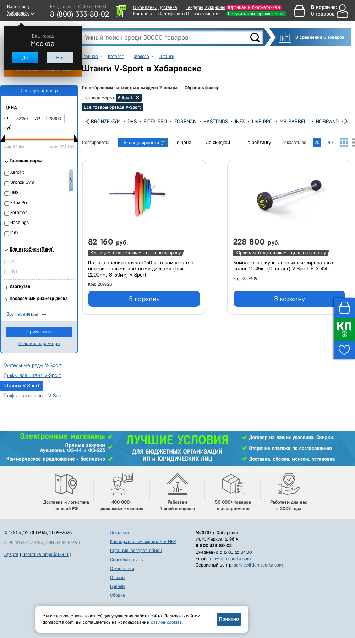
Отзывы (117, 577)
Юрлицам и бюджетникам (254, 7)
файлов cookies (166, 622)
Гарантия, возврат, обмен (136, 550)
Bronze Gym (105, 121)
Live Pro (262, 121)
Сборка (117, 595)
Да (25, 57)
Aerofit (17, 172)
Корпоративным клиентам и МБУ (143, 541)
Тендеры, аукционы (205, 7)
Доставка (167, 7)
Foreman (185, 121)
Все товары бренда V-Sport (112, 107)
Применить (39, 331)
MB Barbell (294, 121)
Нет (60, 57)
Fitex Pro (155, 121)
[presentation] (87, 121)
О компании (145, 7)
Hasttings (215, 121)
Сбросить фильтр (202, 87)
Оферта (11, 554)
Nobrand (327, 121)
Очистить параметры (39, 343)
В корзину (144, 299)
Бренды (117, 586)
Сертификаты (171, 13)
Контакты (142, 13)
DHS (132, 121)
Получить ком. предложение (256, 13)
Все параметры (22, 314)
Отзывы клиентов (203, 13)
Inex (240, 121)
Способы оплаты (126, 559)
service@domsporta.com (258, 565)
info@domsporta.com (230, 558)
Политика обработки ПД (46, 554)
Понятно (229, 619)
